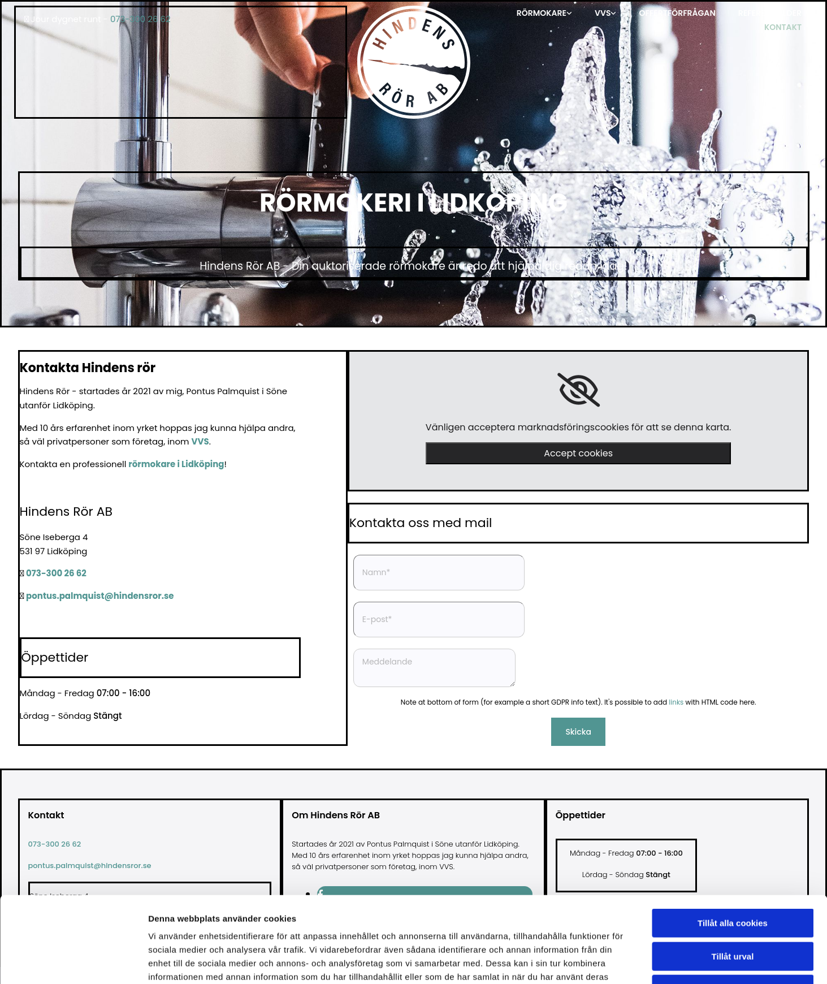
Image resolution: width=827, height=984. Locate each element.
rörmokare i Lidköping (176, 464)
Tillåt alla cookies (733, 846)
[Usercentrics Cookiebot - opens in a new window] (73, 961)
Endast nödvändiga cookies (733, 912)
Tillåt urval (733, 879)
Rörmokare (541, 13)
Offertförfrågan (677, 13)
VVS (602, 13)
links (676, 702)
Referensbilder (770, 13)
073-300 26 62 (140, 19)
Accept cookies (578, 453)
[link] (544, 13)
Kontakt (783, 27)
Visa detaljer (614, 961)
